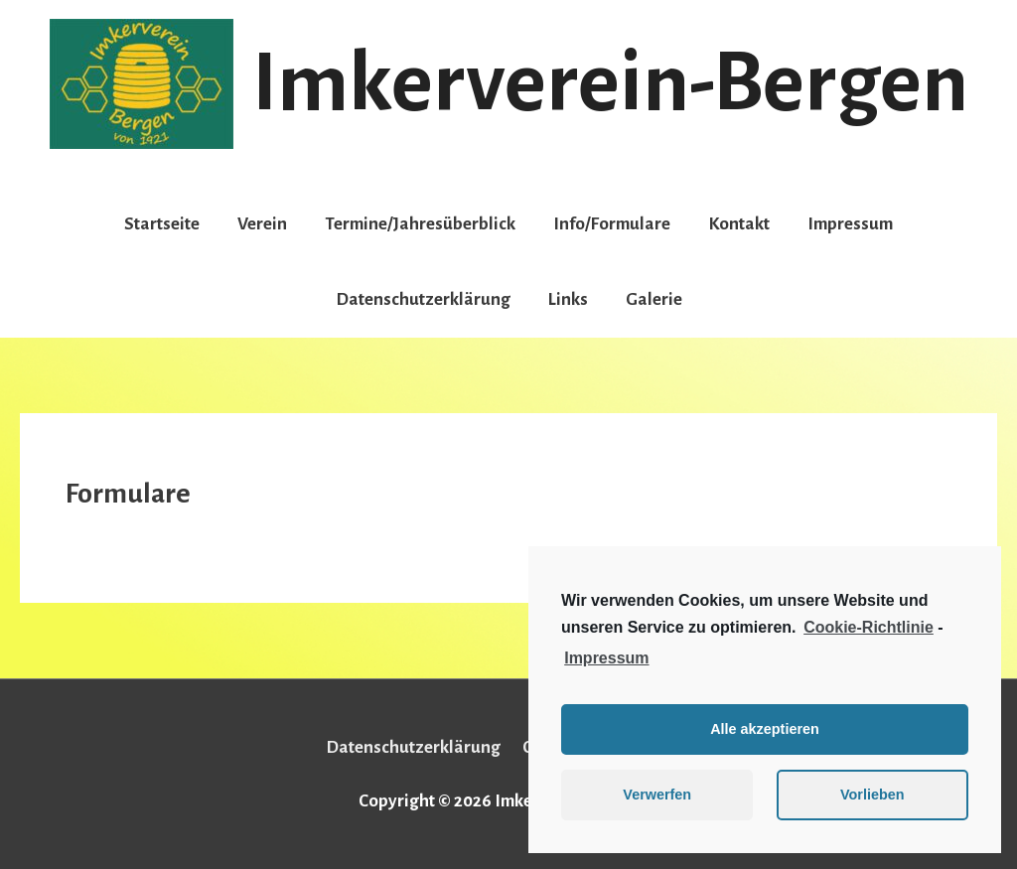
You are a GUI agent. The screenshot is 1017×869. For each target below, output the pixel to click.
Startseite (162, 224)
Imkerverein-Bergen (610, 83)
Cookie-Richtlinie (868, 627)
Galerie (654, 299)
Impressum (850, 224)
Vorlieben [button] (872, 794)
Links (568, 299)
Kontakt (739, 224)
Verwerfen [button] (657, 794)
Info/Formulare (611, 224)
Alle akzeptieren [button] (764, 729)
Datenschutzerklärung (423, 299)
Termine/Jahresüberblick (420, 224)
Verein (262, 224)
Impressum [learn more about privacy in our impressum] (606, 658)
